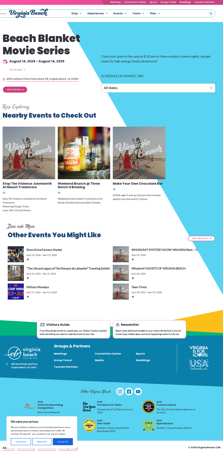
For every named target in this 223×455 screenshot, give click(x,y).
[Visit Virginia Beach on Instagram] (120, 391)
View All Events (200, 238)
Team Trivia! (139, 287)
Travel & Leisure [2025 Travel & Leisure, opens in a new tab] (166, 403)
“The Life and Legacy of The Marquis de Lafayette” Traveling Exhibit (68, 268)
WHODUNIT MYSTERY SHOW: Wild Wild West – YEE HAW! (170, 250)
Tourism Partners (204, 2)
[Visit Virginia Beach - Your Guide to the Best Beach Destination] (29, 13)
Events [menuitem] (118, 13)
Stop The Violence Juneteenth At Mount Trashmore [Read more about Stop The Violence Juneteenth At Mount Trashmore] (27, 185)
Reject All (42, 441)
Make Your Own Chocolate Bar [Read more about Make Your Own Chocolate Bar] (138, 184)
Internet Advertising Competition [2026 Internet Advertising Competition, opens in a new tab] (50, 405)
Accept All (63, 441)
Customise (21, 441)
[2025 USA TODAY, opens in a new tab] (89, 425)
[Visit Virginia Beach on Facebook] (129, 391)
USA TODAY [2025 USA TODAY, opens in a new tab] (104, 422)
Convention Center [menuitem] (108, 354)
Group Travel (168, 2)
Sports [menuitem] (140, 354)
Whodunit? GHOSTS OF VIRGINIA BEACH (158, 268)
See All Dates (15, 69)
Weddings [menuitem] (143, 360)
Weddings (185, 2)
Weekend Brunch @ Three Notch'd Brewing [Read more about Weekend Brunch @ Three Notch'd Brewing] (79, 185)
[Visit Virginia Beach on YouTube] (138, 391)
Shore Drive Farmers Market (44, 250)
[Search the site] (200, 13)
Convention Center (135, 2)
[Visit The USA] (198, 364)
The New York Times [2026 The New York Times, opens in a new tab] (109, 403)
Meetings (115, 2)
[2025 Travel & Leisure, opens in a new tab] (148, 406)
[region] (41, 432)
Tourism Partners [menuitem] (66, 367)
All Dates (111, 88)
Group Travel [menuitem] (63, 360)
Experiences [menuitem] (96, 13)
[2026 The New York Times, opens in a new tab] (89, 406)
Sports (153, 2)
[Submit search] (211, 13)
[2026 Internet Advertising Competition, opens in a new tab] (29, 406)
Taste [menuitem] (136, 13)
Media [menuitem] (99, 360)
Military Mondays (37, 287)
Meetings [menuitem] (60, 354)
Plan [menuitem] (153, 13)
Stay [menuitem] (74, 13)
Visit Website (14, 89)
